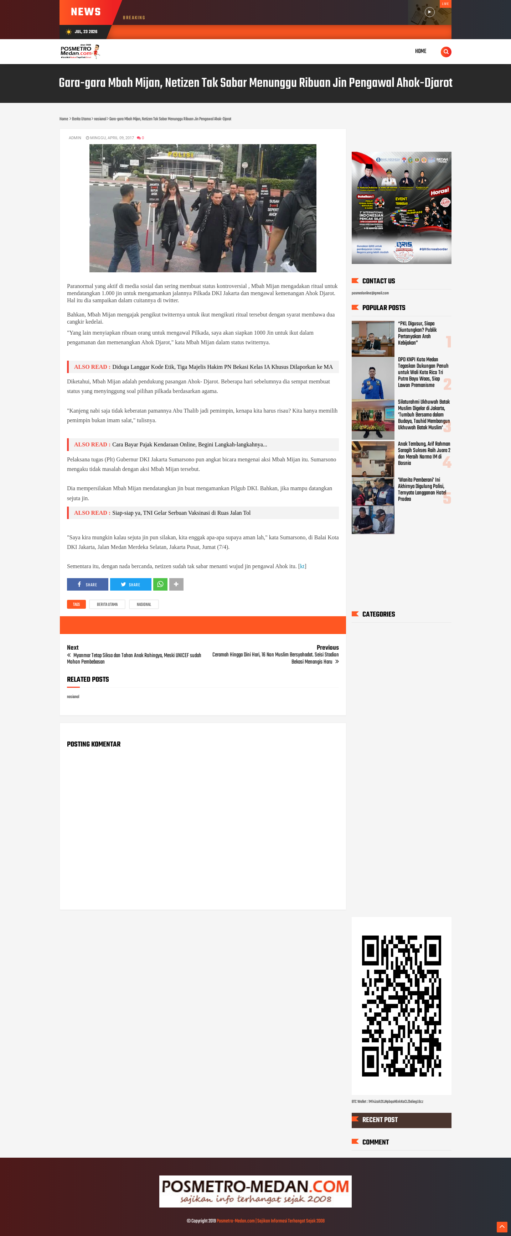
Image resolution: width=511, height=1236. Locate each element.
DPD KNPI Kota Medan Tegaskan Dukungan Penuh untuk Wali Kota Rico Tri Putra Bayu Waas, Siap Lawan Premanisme (423, 372)
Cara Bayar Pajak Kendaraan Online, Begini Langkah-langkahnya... (189, 444)
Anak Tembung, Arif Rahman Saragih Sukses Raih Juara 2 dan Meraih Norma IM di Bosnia (424, 454)
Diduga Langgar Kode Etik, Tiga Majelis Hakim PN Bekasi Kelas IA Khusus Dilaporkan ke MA (222, 367)
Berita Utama (107, 604)
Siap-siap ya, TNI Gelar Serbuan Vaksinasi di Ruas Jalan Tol (181, 513)
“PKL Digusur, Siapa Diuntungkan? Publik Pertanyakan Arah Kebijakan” (417, 333)
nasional (144, 604)
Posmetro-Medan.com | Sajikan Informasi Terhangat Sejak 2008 (271, 1221)
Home (421, 51)
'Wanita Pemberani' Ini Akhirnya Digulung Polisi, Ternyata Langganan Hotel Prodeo (422, 490)
